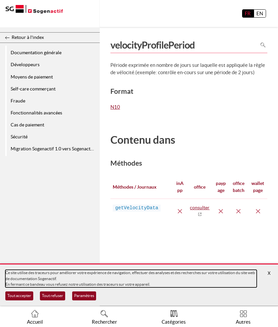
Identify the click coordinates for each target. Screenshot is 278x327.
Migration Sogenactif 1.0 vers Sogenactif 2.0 (54, 148)
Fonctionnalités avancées (36, 112)
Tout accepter (19, 295)
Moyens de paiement (32, 77)
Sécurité (19, 136)
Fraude (18, 100)
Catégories (174, 321)
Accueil (35, 321)
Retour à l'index (28, 37)
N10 (115, 107)
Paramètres (84, 295)
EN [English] (259, 13)
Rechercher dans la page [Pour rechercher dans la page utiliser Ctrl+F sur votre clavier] (262, 45)
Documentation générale (36, 52)
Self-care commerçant (33, 88)
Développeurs (25, 64)
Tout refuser (52, 295)
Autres (243, 321)
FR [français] (248, 13)
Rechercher (104, 321)
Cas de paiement (27, 124)
